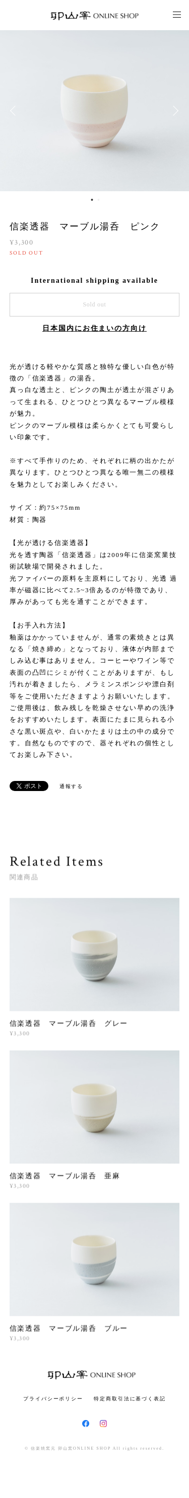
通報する (71, 786)
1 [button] (92, 200)
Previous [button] (15, 111)
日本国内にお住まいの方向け (94, 328)
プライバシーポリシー (53, 1398)
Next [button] (174, 111)
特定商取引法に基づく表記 (130, 1398)
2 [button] (99, 200)
